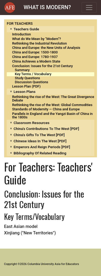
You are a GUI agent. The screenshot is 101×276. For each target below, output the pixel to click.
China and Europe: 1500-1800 (35, 52)
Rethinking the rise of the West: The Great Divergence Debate (53, 98)
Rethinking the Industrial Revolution (39, 43)
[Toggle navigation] (89, 7)
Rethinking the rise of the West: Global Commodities (52, 105)
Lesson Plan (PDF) (26, 86)
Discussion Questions (31, 82)
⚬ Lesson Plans (22, 91)
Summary (22, 70)
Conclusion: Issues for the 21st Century (42, 66)
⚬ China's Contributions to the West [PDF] (44, 128)
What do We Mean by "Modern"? (36, 39)
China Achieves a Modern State (36, 61)
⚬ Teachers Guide (24, 29)
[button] (9, 7)
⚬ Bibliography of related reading (37, 153)
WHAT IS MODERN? (47, 7)
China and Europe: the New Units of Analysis (46, 48)
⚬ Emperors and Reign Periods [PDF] (39, 147)
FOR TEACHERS (20, 23)
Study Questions (27, 78)
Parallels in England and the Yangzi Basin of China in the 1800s (52, 115)
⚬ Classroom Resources (29, 123)
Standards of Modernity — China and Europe (46, 109)
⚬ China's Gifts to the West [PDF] (37, 135)
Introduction (21, 34)
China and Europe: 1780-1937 (35, 57)
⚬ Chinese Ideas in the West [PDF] (38, 141)
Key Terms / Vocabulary (33, 74)
